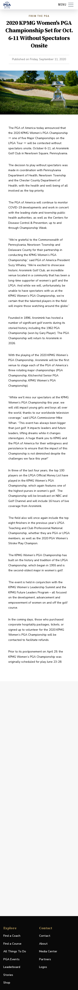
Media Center (48, 951)
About (43, 944)
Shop (6, 983)
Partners (45, 959)
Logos (43, 967)
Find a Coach (11, 936)
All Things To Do (14, 951)
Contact (44, 936)
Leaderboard (11, 967)
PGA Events (11, 959)
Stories (8, 975)
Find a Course (12, 944)
